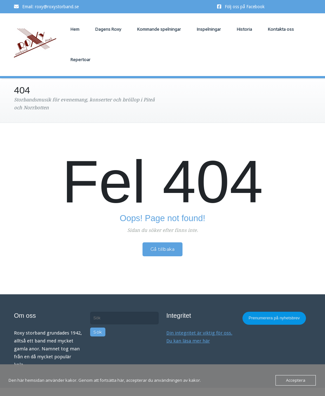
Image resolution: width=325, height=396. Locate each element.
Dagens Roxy (108, 29)
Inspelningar (209, 29)
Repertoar (80, 59)
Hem (74, 29)
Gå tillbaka (162, 249)
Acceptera (295, 380)
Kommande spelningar (159, 29)
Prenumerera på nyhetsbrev (274, 318)
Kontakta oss (281, 29)
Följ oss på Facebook (245, 6)
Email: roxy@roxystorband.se (50, 6)
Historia (244, 29)
